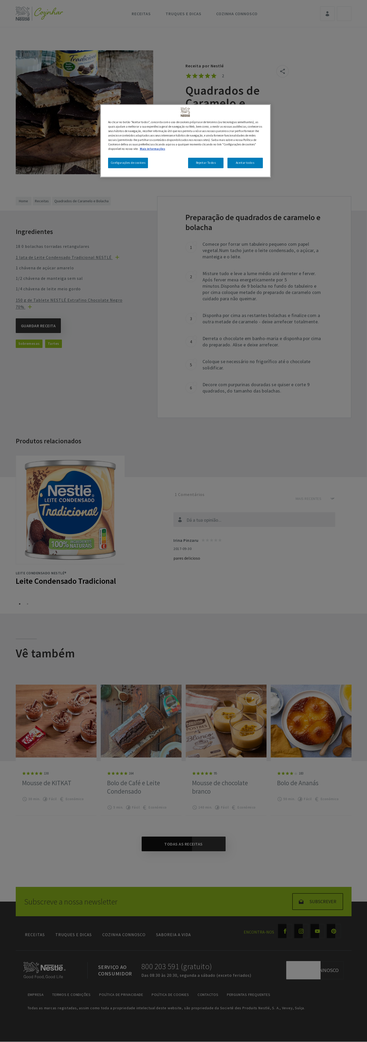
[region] (185, 140)
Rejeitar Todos (206, 163)
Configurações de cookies (128, 163)
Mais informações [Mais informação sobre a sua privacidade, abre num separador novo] (152, 149)
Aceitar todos (245, 163)
